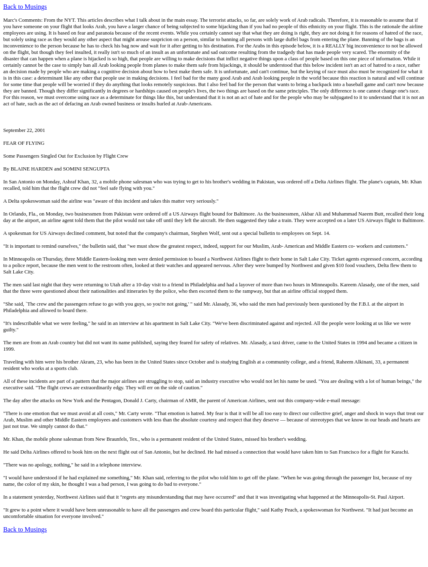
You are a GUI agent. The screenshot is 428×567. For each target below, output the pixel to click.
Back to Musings (25, 6)
